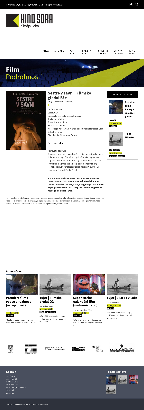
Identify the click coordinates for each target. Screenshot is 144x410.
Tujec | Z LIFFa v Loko (122, 298)
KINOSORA (132, 52)
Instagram (10, 393)
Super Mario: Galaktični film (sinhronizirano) (85, 301)
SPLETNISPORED (103, 52)
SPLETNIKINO (87, 52)
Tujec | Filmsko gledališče (51, 300)
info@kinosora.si (54, 4)
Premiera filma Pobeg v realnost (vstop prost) (18, 301)
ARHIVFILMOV (118, 52)
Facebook (10, 390)
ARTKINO (73, 52)
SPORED (59, 50)
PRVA (45, 50)
